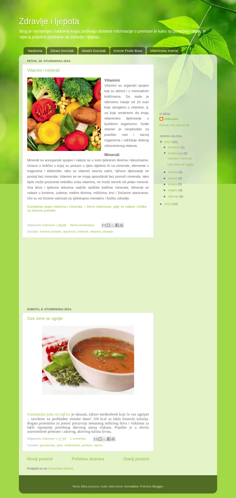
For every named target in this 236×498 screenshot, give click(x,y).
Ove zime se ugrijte (45, 318)
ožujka (173, 184)
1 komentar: (78, 438)
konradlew (131, 486)
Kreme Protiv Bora (128, 51)
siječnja (173, 196)
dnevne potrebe (50, 231)
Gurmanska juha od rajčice (48, 414)
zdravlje (107, 231)
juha (60, 445)
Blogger (157, 486)
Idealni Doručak (94, 51)
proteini (87, 445)
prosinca (174, 147)
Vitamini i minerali (43, 70)
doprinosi (69, 231)
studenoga (175, 153)
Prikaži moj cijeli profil (174, 125)
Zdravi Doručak (62, 51)
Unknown (171, 119)
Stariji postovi (136, 458)
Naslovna (35, 51)
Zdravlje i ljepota (49, 21)
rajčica (98, 445)
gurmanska (47, 445)
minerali (82, 231)
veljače (173, 190)
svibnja (173, 172)
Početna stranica (88, 458)
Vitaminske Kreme (164, 51)
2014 (168, 142)
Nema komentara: (83, 225)
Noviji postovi (40, 458)
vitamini (95, 231)
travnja (173, 178)
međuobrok (72, 445)
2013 (168, 204)
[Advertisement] (88, 272)
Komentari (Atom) (61, 468)
